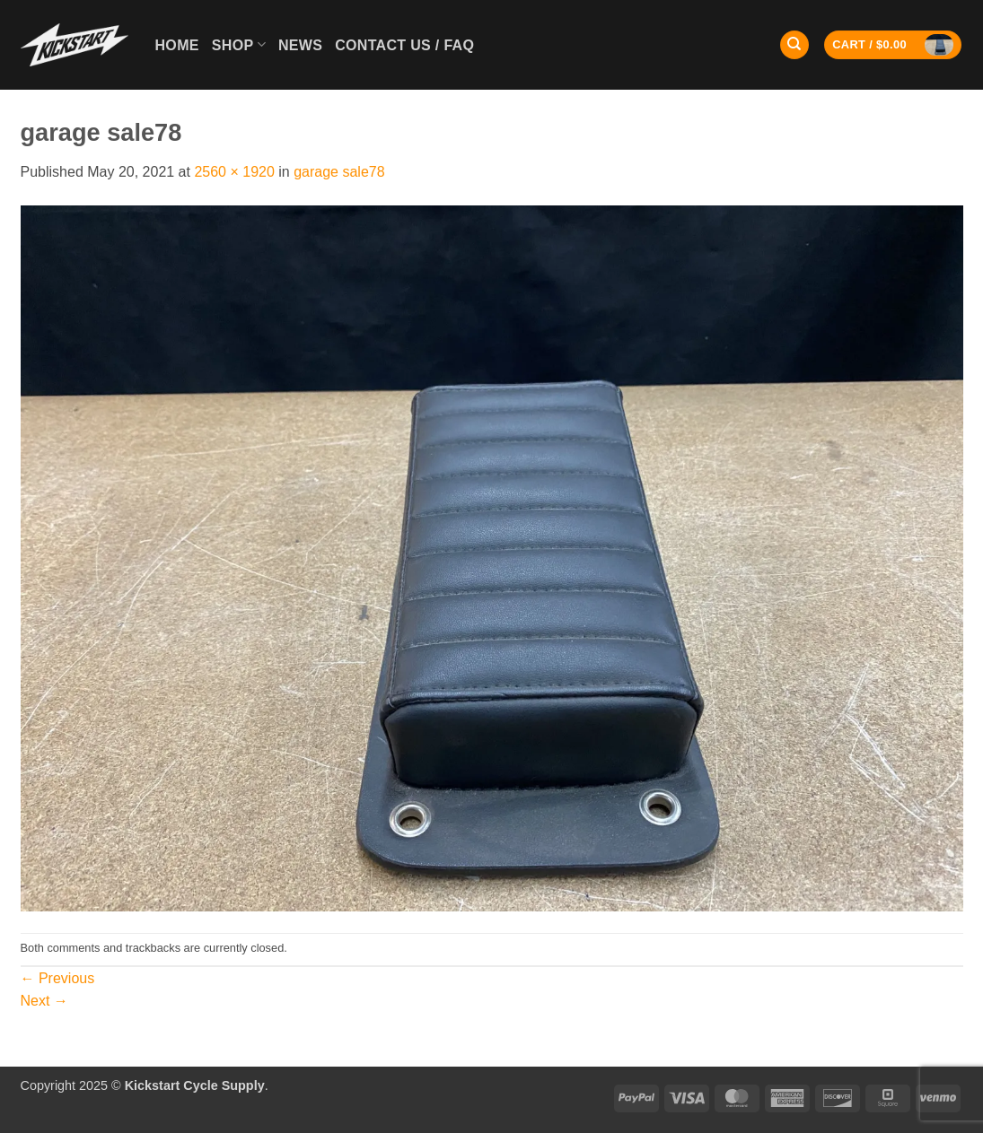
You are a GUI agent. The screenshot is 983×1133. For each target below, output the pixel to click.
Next (44, 1000)
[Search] (794, 45)
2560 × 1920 (234, 171)
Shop (239, 44)
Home (177, 45)
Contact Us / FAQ (404, 45)
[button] (892, 45)
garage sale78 (339, 171)
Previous (58, 978)
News (300, 45)
